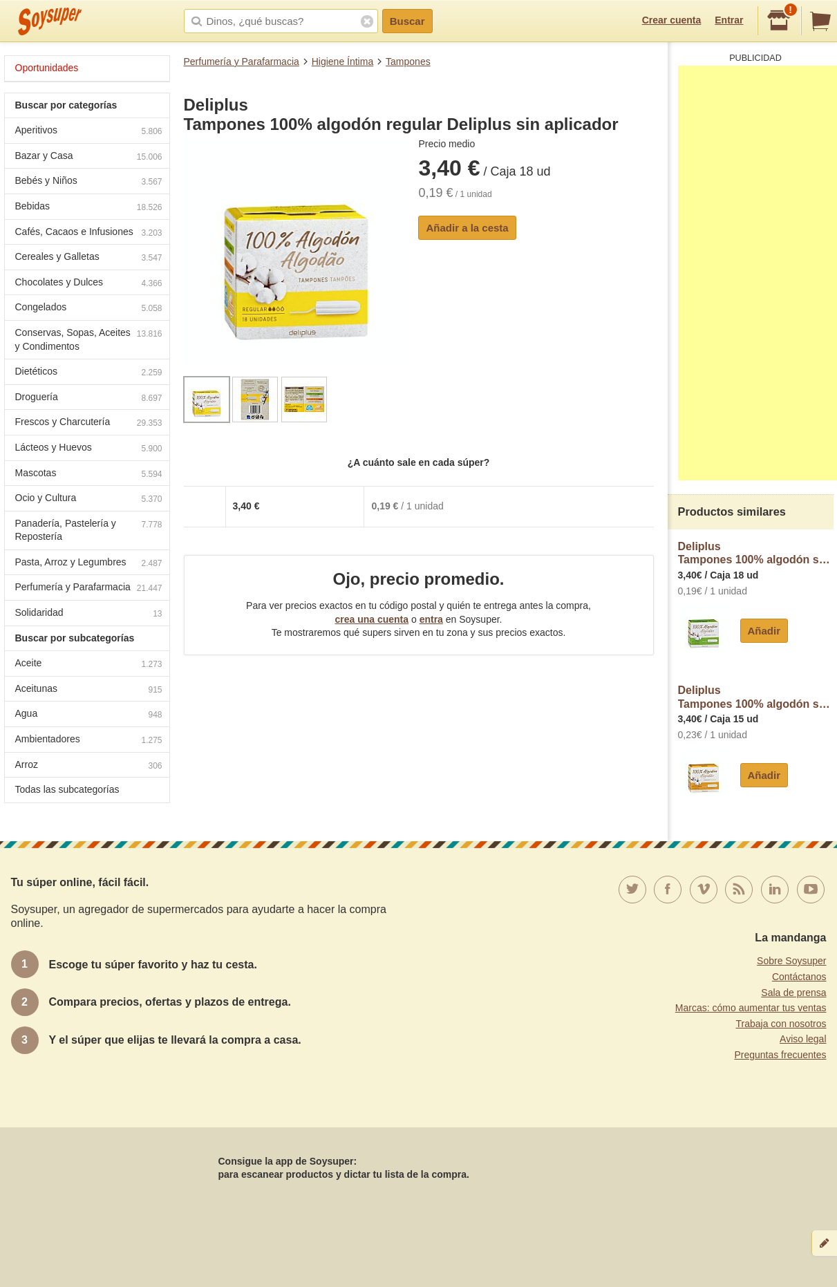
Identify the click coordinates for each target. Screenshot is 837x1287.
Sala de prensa (793, 992)
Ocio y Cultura (88, 499)
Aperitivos (88, 131)
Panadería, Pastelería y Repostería (88, 530)
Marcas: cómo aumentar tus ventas (751, 1007)
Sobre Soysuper (791, 960)
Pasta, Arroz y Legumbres (88, 563)
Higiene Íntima (343, 61)
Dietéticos (88, 373)
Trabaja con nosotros (781, 1023)
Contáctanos (799, 976)
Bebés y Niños (88, 182)
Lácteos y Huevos (88, 449)
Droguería (88, 398)
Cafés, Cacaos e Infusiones (88, 233)
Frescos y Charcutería (88, 423)
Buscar (407, 21)
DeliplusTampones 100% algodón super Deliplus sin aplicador (756, 553)
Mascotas (88, 474)
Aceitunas (88, 690)
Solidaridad (88, 614)
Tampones (408, 61)
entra (431, 619)
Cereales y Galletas (88, 258)
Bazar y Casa (88, 157)
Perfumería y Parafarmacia (241, 61)
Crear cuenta (672, 20)
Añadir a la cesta (467, 228)
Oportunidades (47, 67)
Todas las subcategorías (67, 789)
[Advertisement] (757, 273)
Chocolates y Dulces (88, 283)
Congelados (88, 308)
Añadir (764, 631)
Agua (88, 715)
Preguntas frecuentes (780, 1054)
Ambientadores (88, 740)
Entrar (729, 20)
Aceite (88, 664)
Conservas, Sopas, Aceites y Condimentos (88, 339)
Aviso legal (803, 1038)
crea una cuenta (371, 619)
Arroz (88, 766)
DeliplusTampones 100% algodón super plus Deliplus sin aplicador (756, 697)
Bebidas (88, 207)
